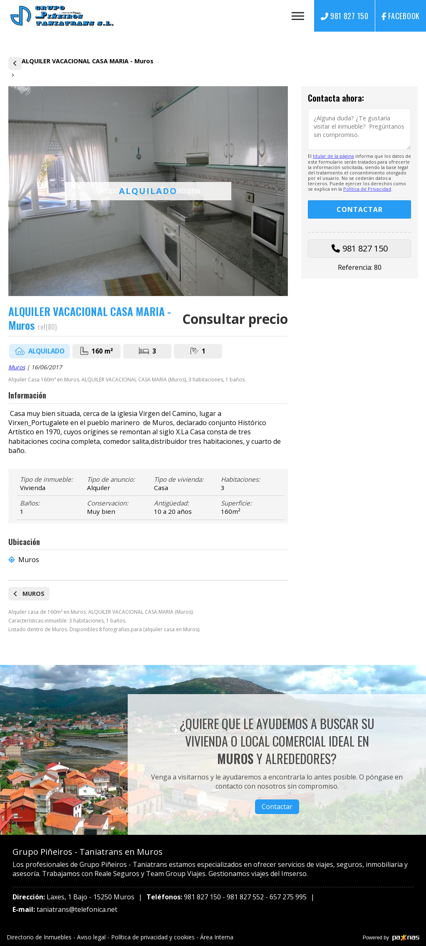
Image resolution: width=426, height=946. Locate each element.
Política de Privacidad (367, 189)
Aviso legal (91, 937)
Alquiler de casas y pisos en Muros (15, 63)
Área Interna (216, 937)
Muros (16, 367)
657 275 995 (288, 896)
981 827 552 (245, 896)
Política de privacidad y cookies (153, 937)
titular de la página (333, 156)
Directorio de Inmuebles (39, 937)
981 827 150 (365, 248)
